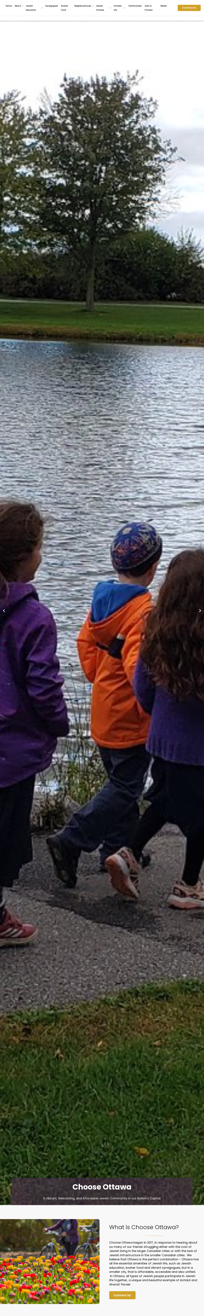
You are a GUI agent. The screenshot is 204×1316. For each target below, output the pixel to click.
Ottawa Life (118, 7)
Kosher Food (64, 7)
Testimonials (135, 5)
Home (9, 5)
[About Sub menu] (23, 5)
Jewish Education (31, 7)
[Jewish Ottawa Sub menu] (110, 7)
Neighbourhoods (82, 5)
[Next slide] (200, 611)
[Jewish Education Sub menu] (42, 7)
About (18, 5)
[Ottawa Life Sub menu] (125, 7)
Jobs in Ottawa (149, 7)
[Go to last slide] (4, 611)
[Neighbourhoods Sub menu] (93, 5)
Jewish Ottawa (100, 7)
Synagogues (51, 5)
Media (164, 5)
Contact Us (189, 7)
